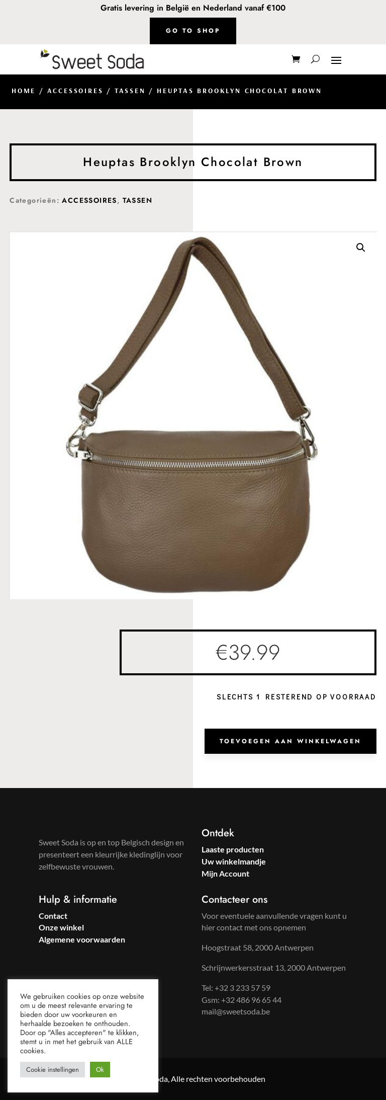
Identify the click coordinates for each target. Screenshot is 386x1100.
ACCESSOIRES (75, 90)
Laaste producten (233, 849)
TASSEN (130, 90)
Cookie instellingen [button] (52, 1069)
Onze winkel (61, 927)
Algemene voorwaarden (82, 939)
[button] (361, 248)
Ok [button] (100, 1069)
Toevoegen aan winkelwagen (290, 741)
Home (24, 90)
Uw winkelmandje (234, 861)
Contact (53, 915)
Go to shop (193, 30)
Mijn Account (225, 873)
